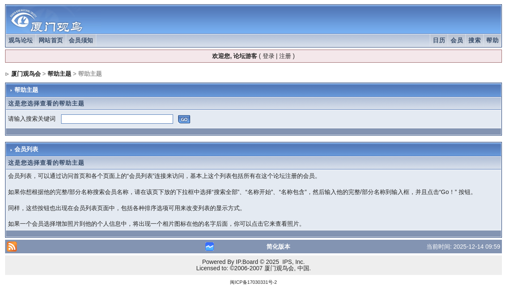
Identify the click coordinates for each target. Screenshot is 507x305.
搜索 (474, 40)
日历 (439, 40)
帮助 (492, 40)
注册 (285, 56)
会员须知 (81, 40)
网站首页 (51, 40)
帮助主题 (59, 73)
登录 (269, 56)
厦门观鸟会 (26, 73)
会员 (457, 40)
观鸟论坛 (20, 40)
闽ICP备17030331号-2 (253, 282)
